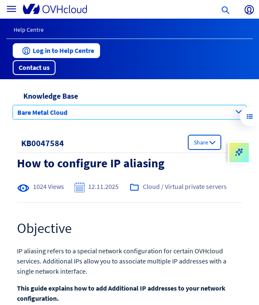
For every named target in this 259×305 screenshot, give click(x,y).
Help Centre (29, 29)
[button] (56, 50)
